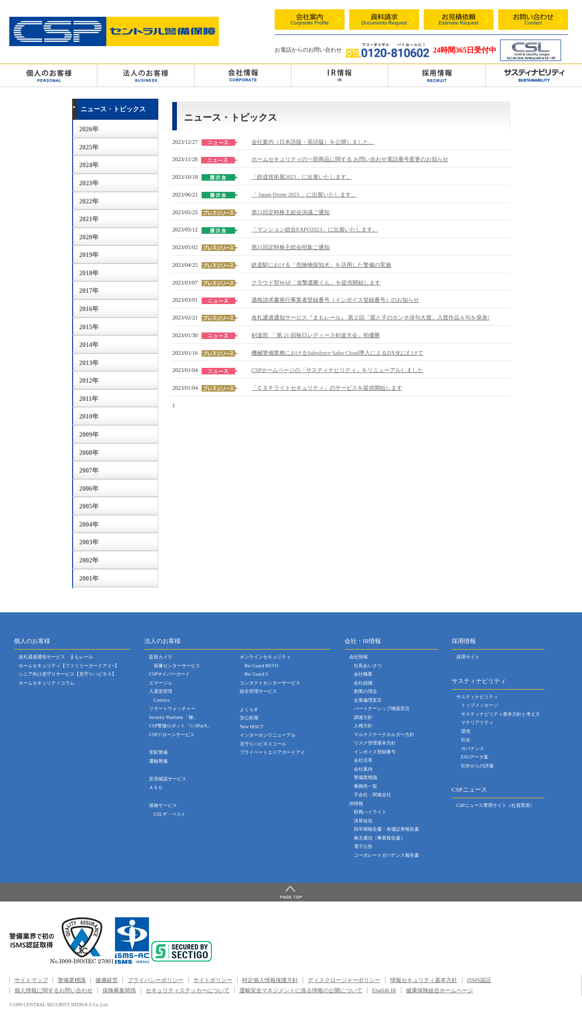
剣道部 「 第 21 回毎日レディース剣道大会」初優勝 (315, 335)
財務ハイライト (370, 811)
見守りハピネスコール (263, 743)
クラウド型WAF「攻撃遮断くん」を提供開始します (316, 282)
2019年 (89, 254)
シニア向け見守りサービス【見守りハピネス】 (67, 674)
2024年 (89, 165)
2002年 (89, 560)
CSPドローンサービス (172, 734)
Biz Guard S (256, 674)
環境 (465, 731)
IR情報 (356, 803)
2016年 (89, 308)
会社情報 (242, 75)
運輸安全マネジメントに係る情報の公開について (300, 990)
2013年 (89, 362)
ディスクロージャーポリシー (344, 980)
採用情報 (436, 75)
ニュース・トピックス (113, 109)
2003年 (89, 542)
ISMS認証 (479, 980)
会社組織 (363, 682)
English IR (384, 990)
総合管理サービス (258, 691)
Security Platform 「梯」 (173, 717)
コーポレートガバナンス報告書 (386, 855)
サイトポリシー (212, 980)
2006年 (89, 488)
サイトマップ (31, 980)
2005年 (89, 506)
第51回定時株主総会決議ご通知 (290, 212)
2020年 (89, 237)
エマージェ (160, 682)
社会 (465, 739)
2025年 (89, 147)
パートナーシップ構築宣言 (382, 708)
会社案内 (363, 769)
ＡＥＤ (156, 787)
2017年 (89, 290)
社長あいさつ (368, 665)
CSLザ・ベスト (170, 814)
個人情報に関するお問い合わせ (53, 990)
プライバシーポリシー (155, 980)
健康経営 (106, 980)
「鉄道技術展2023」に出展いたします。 (301, 177)
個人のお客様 (48, 75)
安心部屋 (249, 717)
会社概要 (363, 674)
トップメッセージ (479, 705)
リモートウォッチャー (172, 708)
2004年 (89, 524)
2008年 (89, 452)
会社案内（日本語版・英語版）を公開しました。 (312, 142)
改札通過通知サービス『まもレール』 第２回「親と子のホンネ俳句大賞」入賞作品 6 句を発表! (370, 317)
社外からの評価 (477, 765)
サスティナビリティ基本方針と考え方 (500, 714)
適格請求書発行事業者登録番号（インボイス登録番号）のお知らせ (335, 300)
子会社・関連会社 (372, 794)
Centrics (161, 700)
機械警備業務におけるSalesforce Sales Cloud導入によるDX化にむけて (337, 353)
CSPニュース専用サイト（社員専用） (495, 805)
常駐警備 (158, 752)
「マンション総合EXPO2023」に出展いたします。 (314, 229)
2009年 (89, 434)
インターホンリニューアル (268, 735)
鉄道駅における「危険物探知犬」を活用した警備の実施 (321, 265)
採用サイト (468, 656)
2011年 (88, 398)
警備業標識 (365, 777)
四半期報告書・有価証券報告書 (386, 829)
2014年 (89, 344)
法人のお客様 (145, 75)
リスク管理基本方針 (375, 742)
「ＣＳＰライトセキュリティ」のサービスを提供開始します (326, 388)
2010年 (89, 416)
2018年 (89, 273)
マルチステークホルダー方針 (384, 734)
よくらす (249, 709)
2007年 (89, 470)
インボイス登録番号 (375, 751)
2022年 (89, 201)
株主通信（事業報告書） (379, 837)
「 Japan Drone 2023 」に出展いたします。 (304, 194)
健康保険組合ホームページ (439, 990)
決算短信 (363, 820)
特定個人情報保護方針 (270, 980)
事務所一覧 (365, 786)
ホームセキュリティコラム (46, 682)
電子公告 (363, 846)
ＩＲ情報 (339, 75)
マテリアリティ (477, 722)
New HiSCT (252, 726)
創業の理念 (365, 691)
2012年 (89, 380)
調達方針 (363, 717)
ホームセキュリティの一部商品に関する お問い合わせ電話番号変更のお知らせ (349, 159)
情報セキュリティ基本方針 (423, 980)
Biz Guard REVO (261, 665)
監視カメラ (160, 656)
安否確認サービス (167, 778)
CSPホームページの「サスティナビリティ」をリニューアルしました (337, 370)
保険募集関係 (119, 990)
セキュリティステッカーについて (188, 990)
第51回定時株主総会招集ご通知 (290, 247)
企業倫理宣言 (368, 700)
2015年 (89, 327)
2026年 (89, 129)
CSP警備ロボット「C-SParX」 (180, 725)
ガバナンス (472, 748)
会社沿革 (363, 760)
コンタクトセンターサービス (270, 682)
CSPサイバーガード (169, 674)
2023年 (89, 183)
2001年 (89, 578)
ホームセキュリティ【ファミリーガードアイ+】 (69, 665)
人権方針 (363, 725)
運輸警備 (158, 761)
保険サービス (163, 805)
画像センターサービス (177, 665)
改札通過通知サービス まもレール (56, 656)
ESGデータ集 (474, 756)
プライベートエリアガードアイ (272, 752)
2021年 (89, 219)
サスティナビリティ (477, 696)
